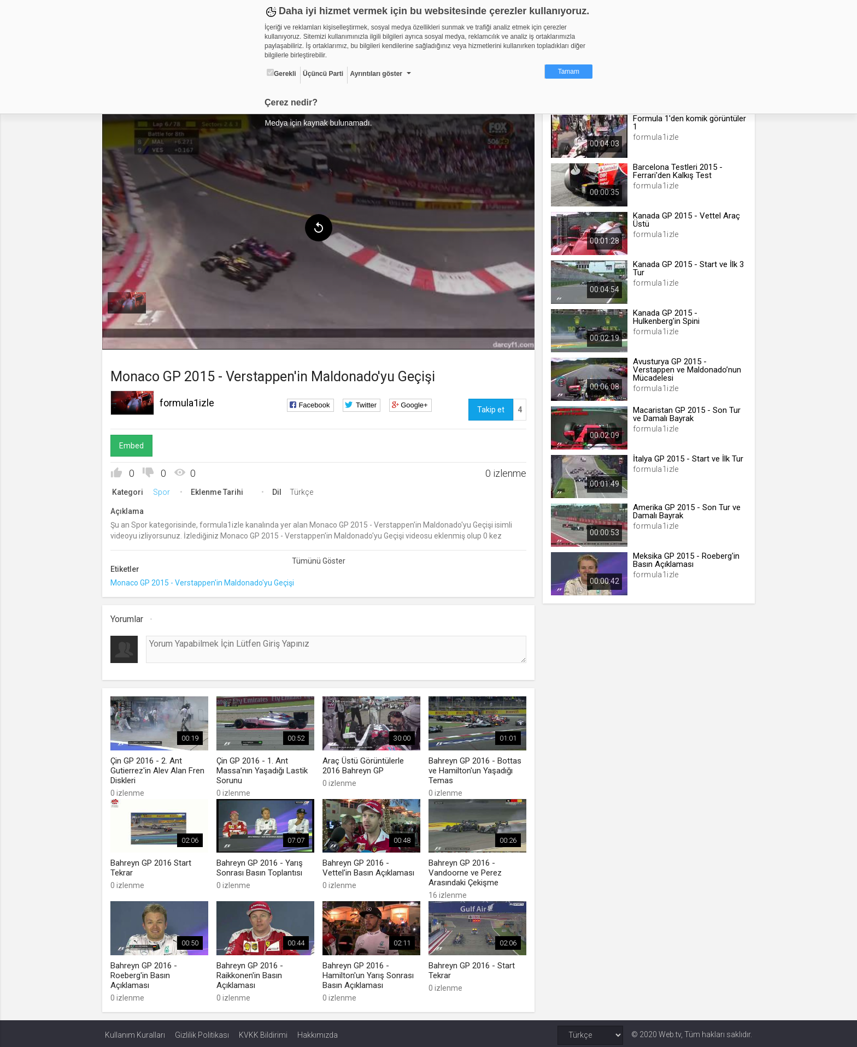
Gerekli (281, 73)
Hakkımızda (317, 1031)
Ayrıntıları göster (376, 74)
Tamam (568, 71)
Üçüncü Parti (323, 74)
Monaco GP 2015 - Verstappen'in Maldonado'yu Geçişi (205, 581)
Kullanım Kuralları (135, 1031)
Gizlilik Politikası (202, 1031)
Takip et (489, 408)
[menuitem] (129, 301)
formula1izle (189, 401)
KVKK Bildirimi (263, 1031)
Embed (134, 444)
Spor (164, 490)
